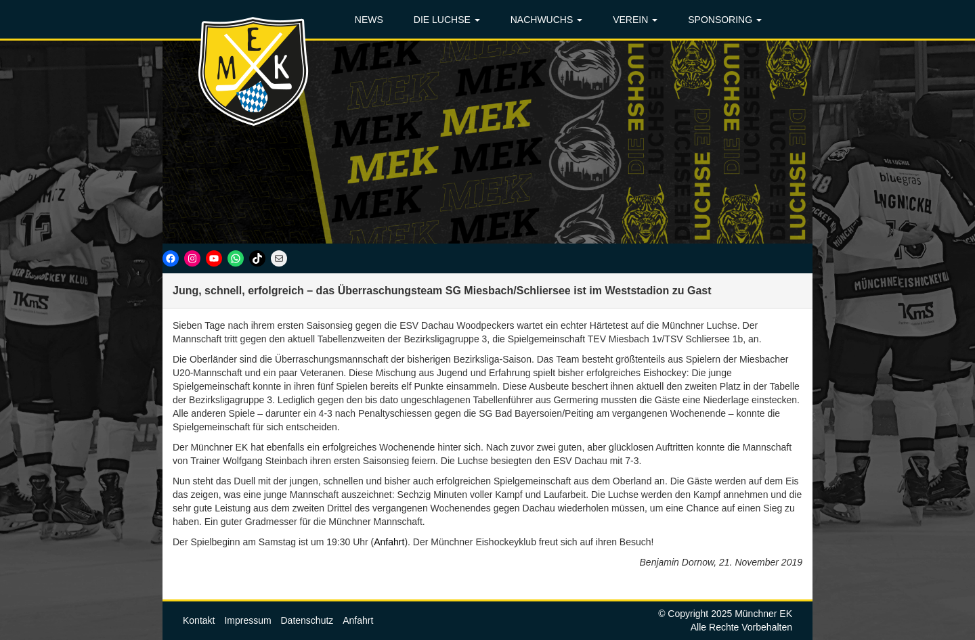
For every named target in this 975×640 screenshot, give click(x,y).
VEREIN (635, 19)
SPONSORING (725, 19)
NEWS (369, 19)
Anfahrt (389, 541)
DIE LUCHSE (447, 19)
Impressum (247, 620)
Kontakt (199, 620)
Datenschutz (307, 620)
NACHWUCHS (546, 19)
